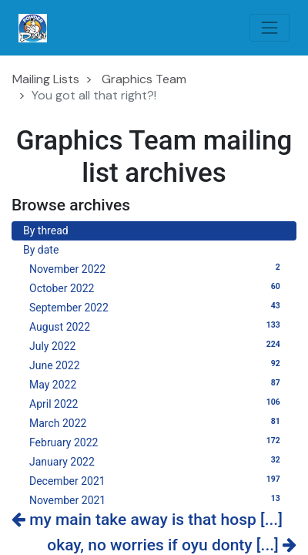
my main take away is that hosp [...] (147, 519)
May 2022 (157, 384)
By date (41, 250)
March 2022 (157, 422)
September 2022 (157, 307)
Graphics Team (144, 79)
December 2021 (157, 480)
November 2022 (157, 268)
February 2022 (157, 442)
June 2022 (157, 365)
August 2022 (157, 326)
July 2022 (157, 345)
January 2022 (157, 461)
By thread (46, 230)
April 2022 (157, 403)
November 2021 (157, 499)
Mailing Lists (45, 79)
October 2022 (157, 287)
